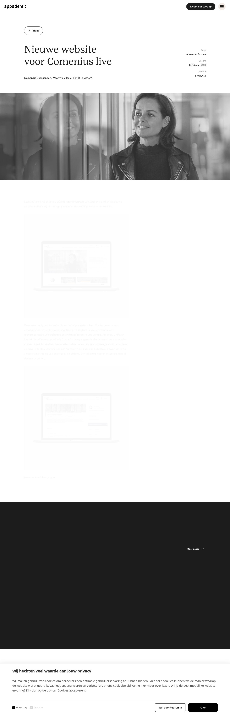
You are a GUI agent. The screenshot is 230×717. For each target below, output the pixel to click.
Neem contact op (201, 6)
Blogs (33, 30)
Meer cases (193, 549)
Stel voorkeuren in (170, 707)
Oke (203, 707)
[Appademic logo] (15, 6)
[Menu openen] (222, 6)
